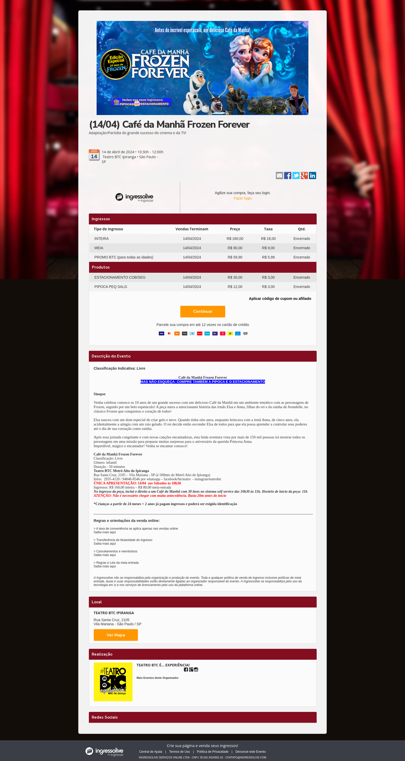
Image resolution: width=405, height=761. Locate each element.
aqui (113, 532)
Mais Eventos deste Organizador (157, 677)
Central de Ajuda (150, 752)
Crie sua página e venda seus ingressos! (202, 745)
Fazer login (243, 198)
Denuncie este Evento (250, 752)
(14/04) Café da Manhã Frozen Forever (169, 124)
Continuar (202, 311)
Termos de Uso (179, 752)
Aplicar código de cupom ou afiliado (280, 298)
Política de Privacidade (212, 752)
